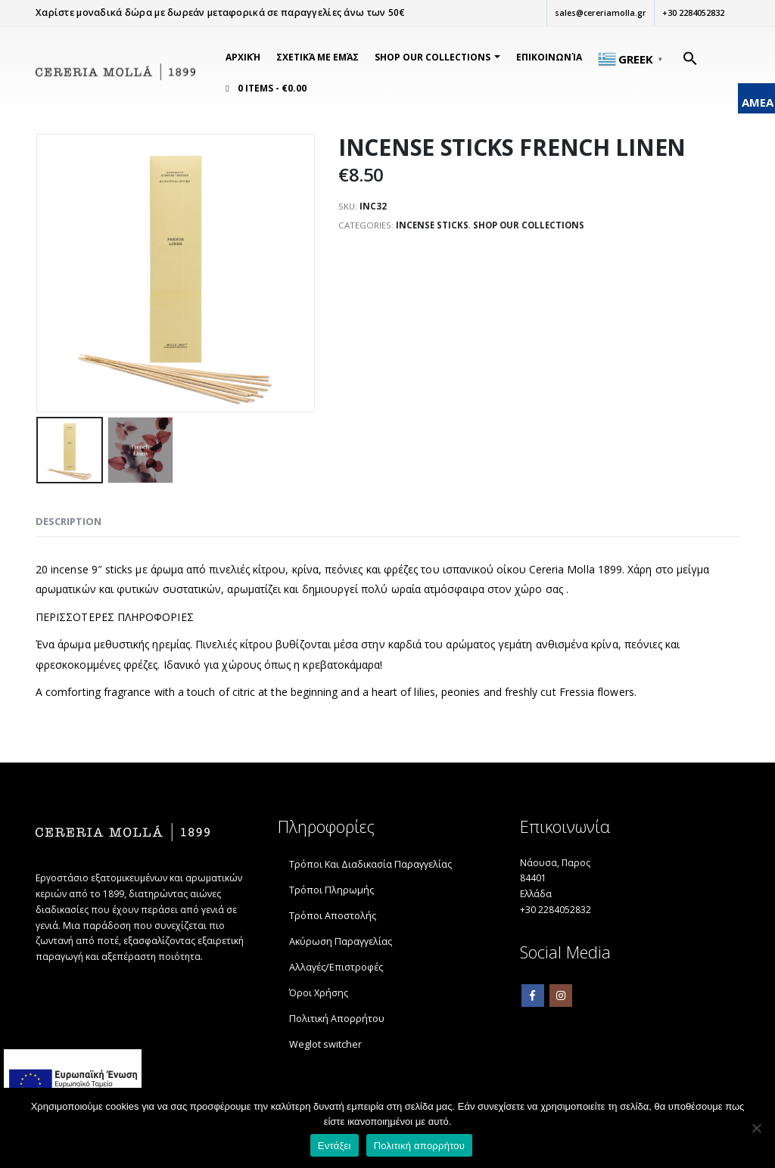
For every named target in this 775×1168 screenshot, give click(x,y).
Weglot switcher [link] (325, 1045)
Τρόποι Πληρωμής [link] (331, 890)
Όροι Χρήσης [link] (318, 993)
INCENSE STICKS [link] (434, 226)
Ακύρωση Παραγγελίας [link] (340, 942)
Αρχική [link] (243, 57)
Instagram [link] (560, 1001)
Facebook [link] (532, 1001)
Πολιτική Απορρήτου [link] (336, 1019)
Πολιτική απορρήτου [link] (419, 1145)
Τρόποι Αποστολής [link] (332, 916)
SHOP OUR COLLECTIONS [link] (432, 57)
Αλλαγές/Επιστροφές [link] (336, 967)
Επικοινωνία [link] (549, 57)
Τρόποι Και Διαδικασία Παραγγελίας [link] (370, 865)
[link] (115, 73)
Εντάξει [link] (334, 1145)
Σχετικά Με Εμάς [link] (317, 57)
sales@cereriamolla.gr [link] (598, 12)
